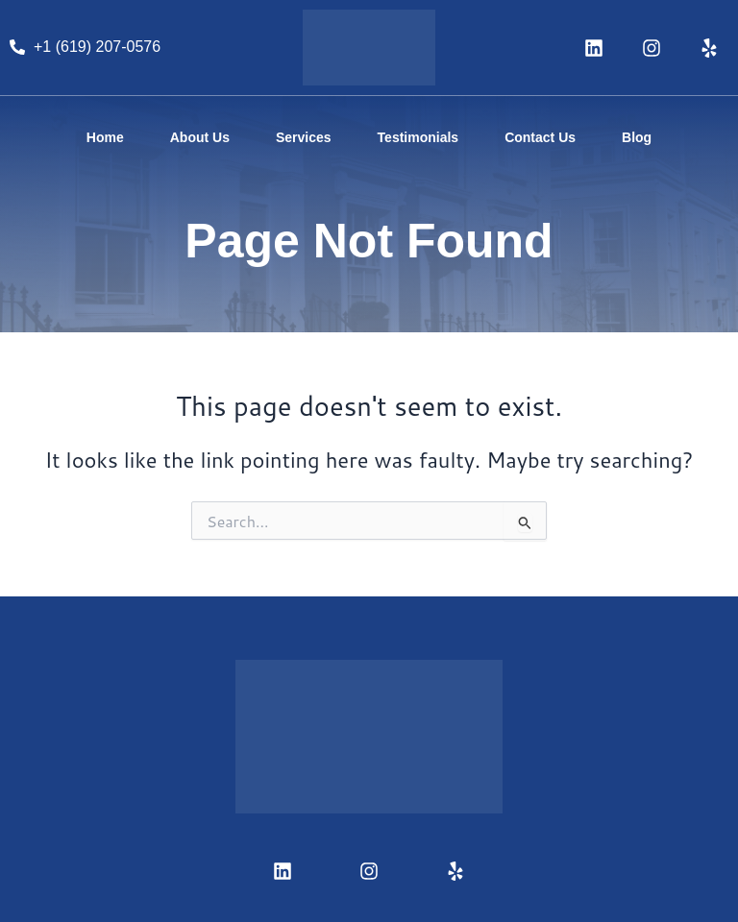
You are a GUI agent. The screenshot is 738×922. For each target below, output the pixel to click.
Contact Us (540, 137)
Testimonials (418, 137)
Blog (637, 137)
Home (105, 137)
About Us (200, 137)
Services (304, 137)
